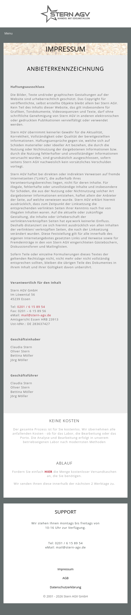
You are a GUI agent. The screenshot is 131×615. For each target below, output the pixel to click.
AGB (65, 578)
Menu (8, 33)
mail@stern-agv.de (36, 315)
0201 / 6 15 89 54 (31, 307)
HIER (49, 472)
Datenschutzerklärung (65, 587)
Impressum (65, 569)
